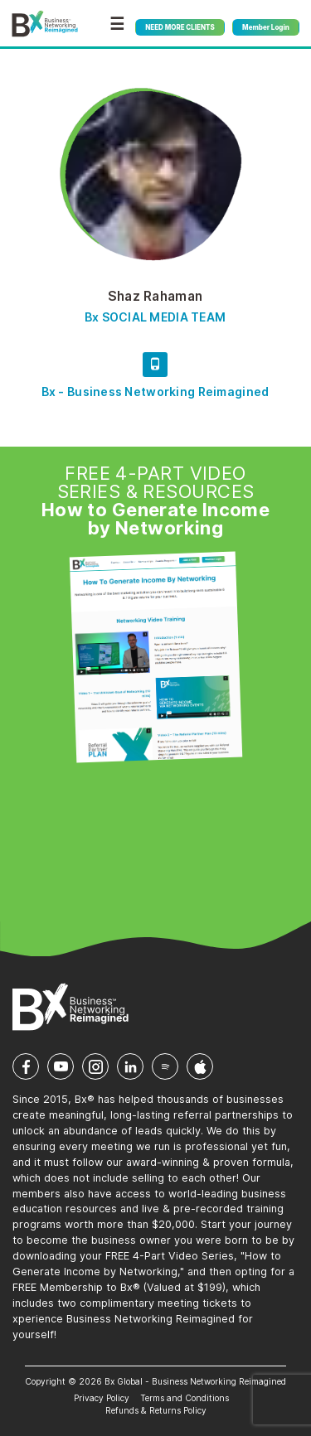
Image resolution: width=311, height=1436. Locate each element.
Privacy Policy (101, 1398)
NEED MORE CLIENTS (179, 27)
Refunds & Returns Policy (156, 1410)
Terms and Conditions (184, 1398)
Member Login (265, 27)
